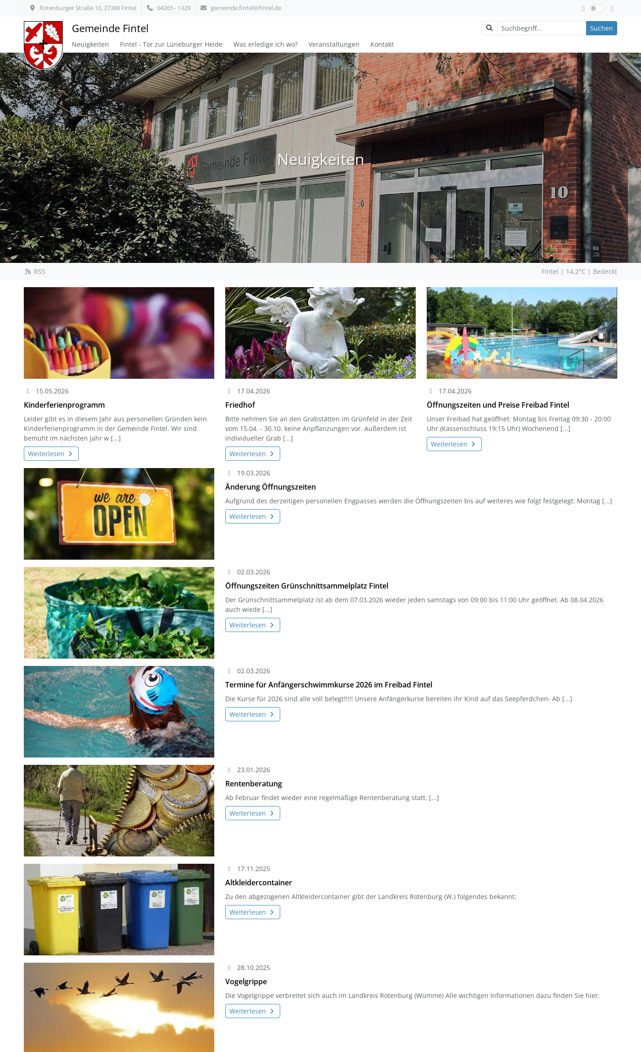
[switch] (597, 8)
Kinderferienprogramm (64, 405)
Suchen (601, 28)
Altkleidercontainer (258, 883)
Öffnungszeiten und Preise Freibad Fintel (498, 405)
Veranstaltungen (334, 44)
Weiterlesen (51, 453)
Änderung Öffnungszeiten (270, 487)
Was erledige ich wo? (266, 44)
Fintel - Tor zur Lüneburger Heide (171, 44)
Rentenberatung (253, 784)
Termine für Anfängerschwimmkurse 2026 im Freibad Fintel (328, 685)
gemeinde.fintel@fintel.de (240, 8)
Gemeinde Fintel (110, 28)
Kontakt (382, 44)
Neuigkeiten (90, 44)
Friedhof (240, 405)
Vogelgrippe (246, 981)
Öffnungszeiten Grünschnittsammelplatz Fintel (306, 586)
